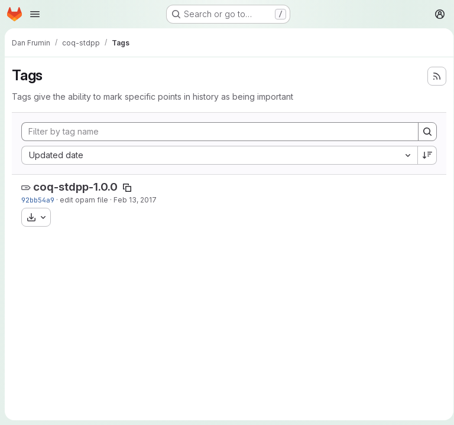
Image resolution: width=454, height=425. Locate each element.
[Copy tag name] (127, 188)
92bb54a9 (37, 199)
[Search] (423, 131)
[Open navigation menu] (34, 14)
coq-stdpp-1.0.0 (75, 187)
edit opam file (84, 199)
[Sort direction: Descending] (423, 155)
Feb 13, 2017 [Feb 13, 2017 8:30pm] (135, 199)
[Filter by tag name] (217, 131)
